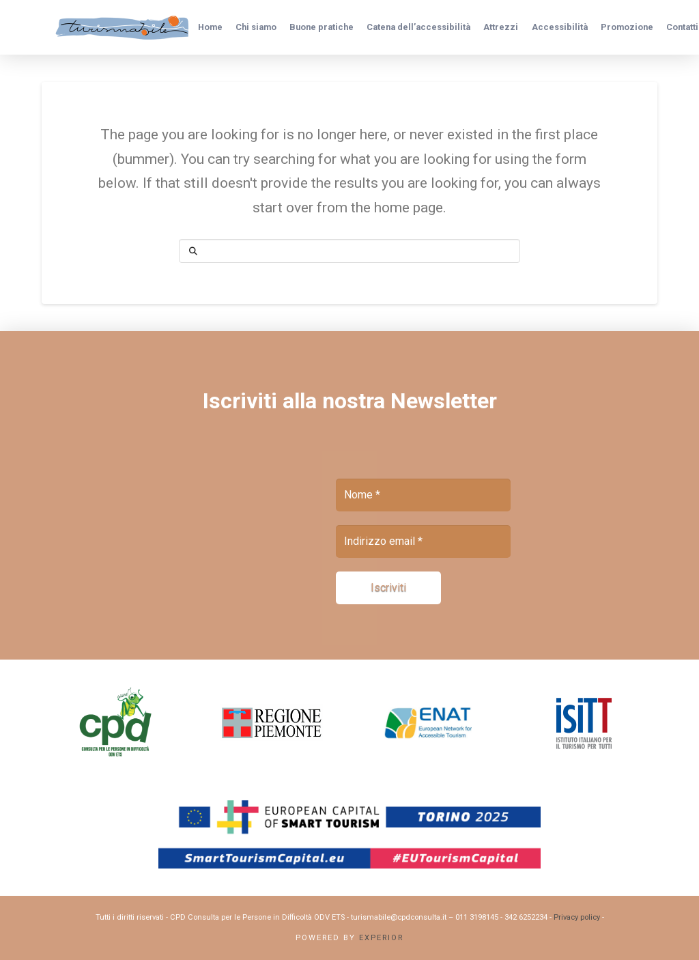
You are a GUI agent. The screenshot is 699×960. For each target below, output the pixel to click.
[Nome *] (423, 495)
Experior (381, 937)
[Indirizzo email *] (423, 541)
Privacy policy (577, 917)
